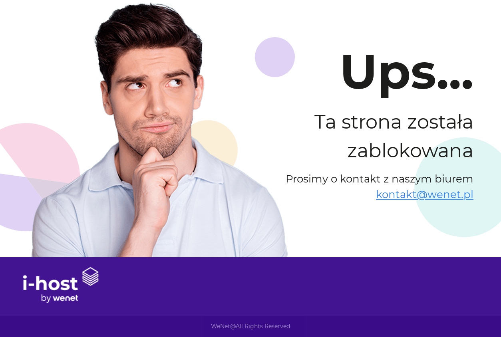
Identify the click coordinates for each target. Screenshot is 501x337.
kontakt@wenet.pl (424, 194)
